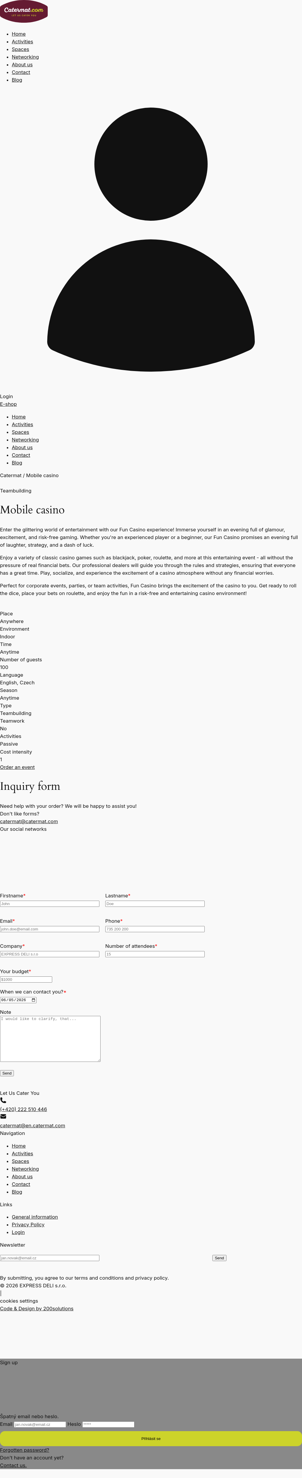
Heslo (101, 1433)
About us (22, 64)
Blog (17, 80)
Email (34, 1433)
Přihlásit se (150, 1447)
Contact (21, 72)
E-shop (8, 404)
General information (35, 1226)
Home (19, 34)
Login (18, 1241)
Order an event (17, 767)
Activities (22, 42)
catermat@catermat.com (29, 821)
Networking (25, 57)
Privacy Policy (28, 1233)
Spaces (20, 49)
